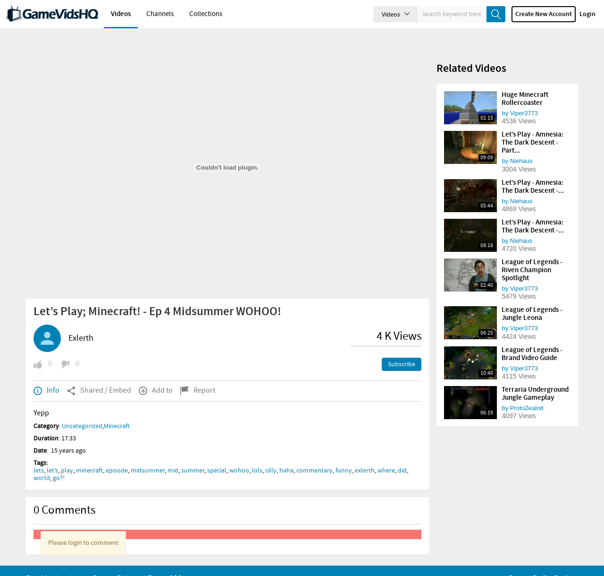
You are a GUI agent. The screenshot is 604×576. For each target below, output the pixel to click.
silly (271, 454)
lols (257, 454)
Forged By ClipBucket (542, 562)
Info (46, 375)
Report (197, 375)
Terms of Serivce (174, 562)
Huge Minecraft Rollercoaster (525, 83)
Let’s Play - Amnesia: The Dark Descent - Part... (532, 126)
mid (173, 454)
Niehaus (521, 144)
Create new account (543, 14)
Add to (156, 375)
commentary (314, 454)
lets (39, 454)
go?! (59, 462)
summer (192, 454)
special (216, 454)
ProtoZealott (527, 391)
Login (587, 14)
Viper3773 (524, 97)
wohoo (239, 454)
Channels (160, 14)
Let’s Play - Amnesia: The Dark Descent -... (533, 171)
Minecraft (117, 410)
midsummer (148, 454)
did (402, 454)
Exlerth (80, 322)
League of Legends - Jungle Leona (532, 298)
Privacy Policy (114, 562)
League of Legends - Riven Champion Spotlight (532, 254)
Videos (121, 14)
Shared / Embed (99, 375)
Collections (205, 14)
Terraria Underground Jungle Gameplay (535, 378)
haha (286, 454)
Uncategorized (82, 410)
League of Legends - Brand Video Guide (532, 338)
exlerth (365, 454)
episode (117, 454)
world (42, 462)
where (386, 454)
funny (344, 454)
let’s (52, 454)
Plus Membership (53, 562)
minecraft (89, 454)
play (67, 454)
